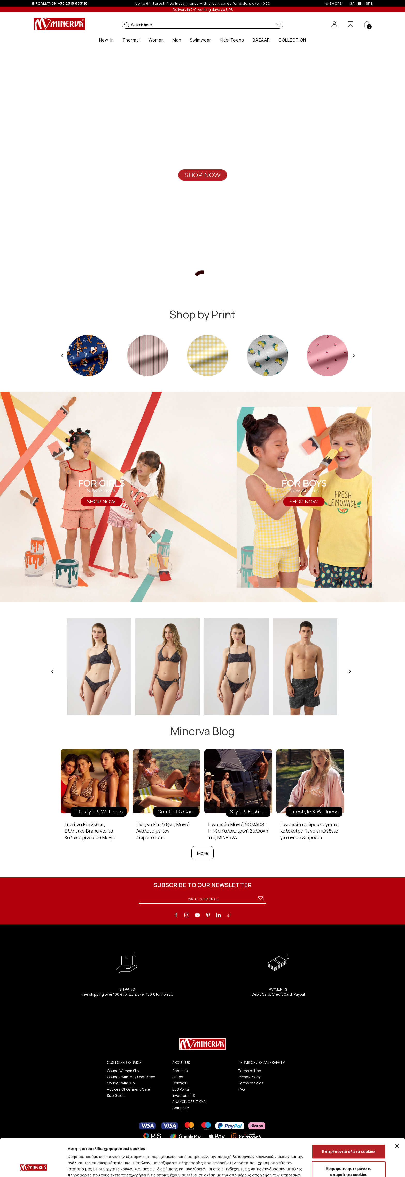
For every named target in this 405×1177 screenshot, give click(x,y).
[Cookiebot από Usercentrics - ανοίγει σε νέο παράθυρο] (33, 1167)
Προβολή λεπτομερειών (307, 1167)
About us (180, 1070)
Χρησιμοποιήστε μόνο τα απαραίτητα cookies (349, 1136)
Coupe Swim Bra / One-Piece (131, 1076)
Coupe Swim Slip (121, 1083)
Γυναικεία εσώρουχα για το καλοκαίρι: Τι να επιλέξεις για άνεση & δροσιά (309, 831)
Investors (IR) (184, 1095)
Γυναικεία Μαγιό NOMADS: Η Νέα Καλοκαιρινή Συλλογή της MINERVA (238, 831)
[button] (126, 24)
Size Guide (116, 1095)
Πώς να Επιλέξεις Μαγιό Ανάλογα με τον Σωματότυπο (163, 831)
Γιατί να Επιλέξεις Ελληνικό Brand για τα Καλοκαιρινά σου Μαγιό (90, 831)
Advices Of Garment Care (128, 1089)
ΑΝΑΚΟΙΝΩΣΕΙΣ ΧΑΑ (189, 1101)
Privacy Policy (249, 1076)
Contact (179, 1083)
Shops (177, 1076)
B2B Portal (181, 1089)
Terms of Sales (250, 1083)
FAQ (241, 1089)
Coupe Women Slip (123, 1070)
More (202, 853)
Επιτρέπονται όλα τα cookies (348, 1116)
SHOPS (336, 3)
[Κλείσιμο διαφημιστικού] (397, 1110)
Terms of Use (249, 1070)
